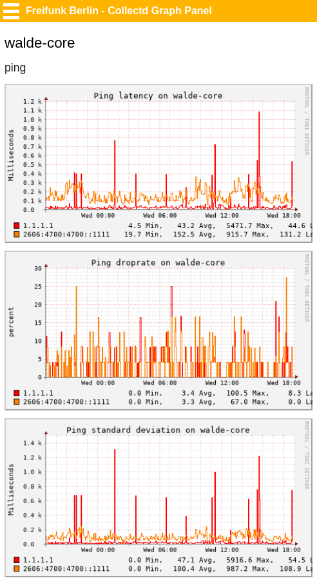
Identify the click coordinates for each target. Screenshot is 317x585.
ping (15, 67)
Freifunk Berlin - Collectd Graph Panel (119, 10)
